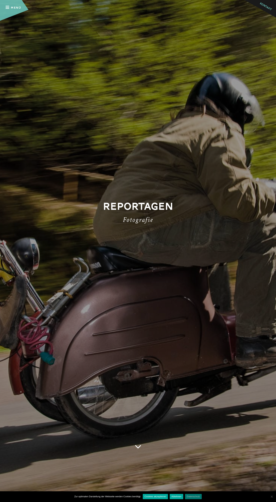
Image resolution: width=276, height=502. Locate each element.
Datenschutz (193, 496)
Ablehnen (176, 496)
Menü (13, 7)
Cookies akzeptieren (155, 496)
